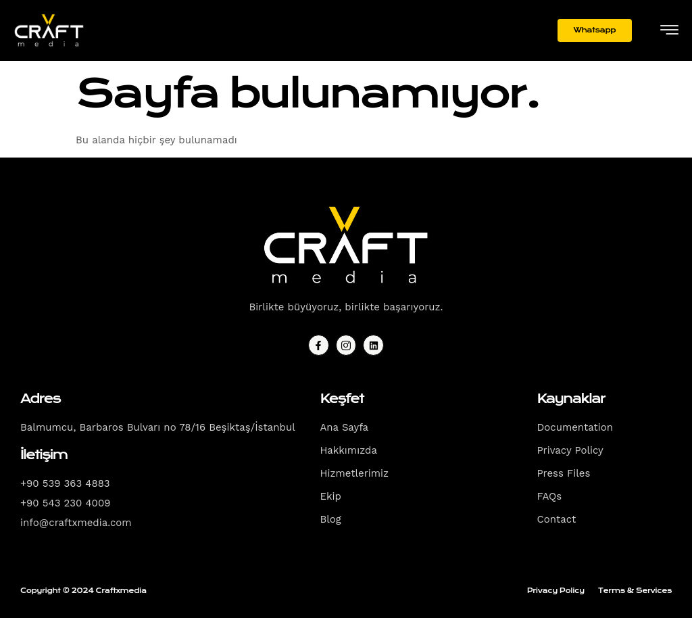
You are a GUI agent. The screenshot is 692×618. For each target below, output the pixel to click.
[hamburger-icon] (669, 31)
